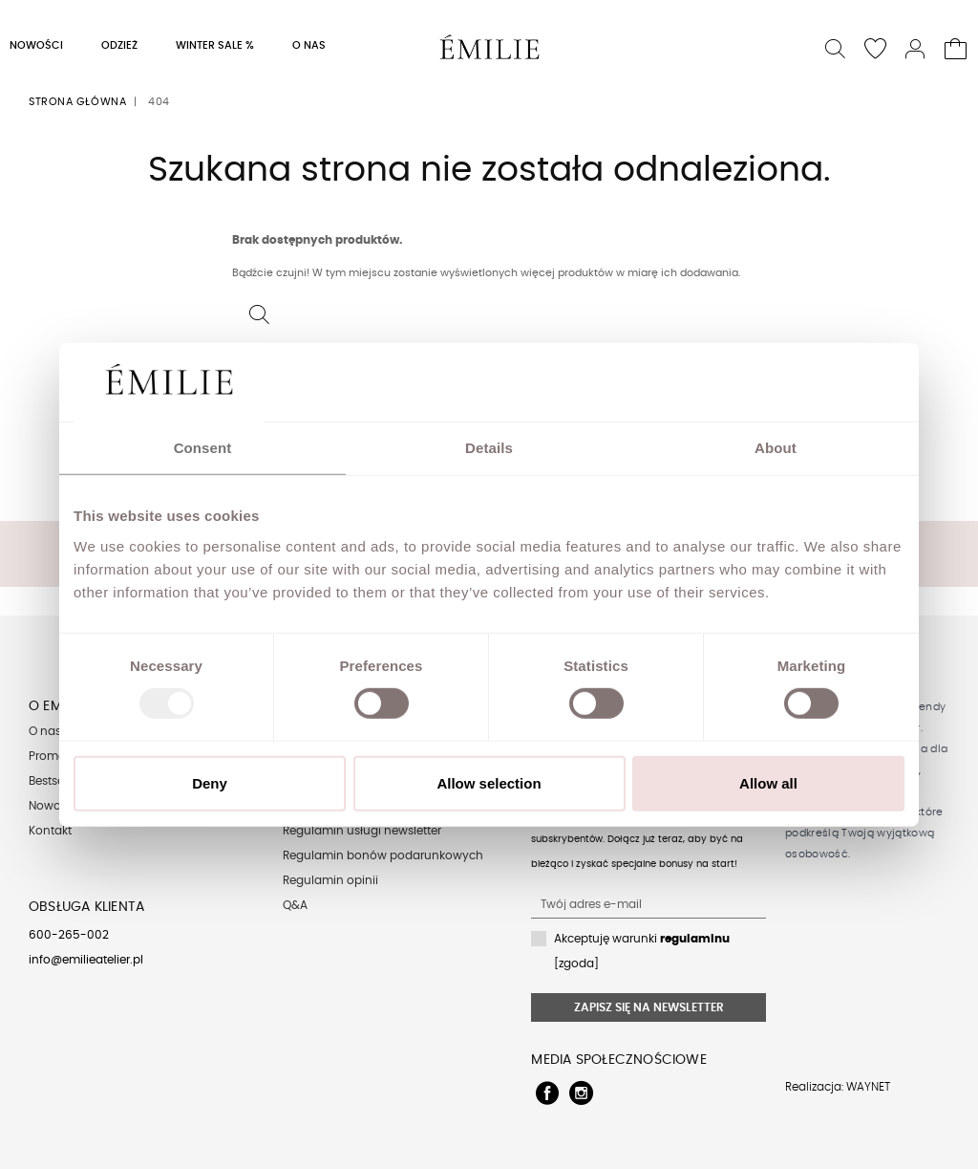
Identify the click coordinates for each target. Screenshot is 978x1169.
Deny (209, 783)
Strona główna (77, 102)
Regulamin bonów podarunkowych (383, 855)
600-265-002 (69, 935)
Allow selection (488, 783)
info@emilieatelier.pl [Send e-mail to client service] (86, 959)
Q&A (295, 905)
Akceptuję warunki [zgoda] (642, 951)
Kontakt (50, 830)
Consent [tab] (203, 448)
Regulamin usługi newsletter (362, 830)
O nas (45, 731)
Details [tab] (489, 448)
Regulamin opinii (330, 880)
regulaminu (695, 938)
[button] (836, 46)
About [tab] (776, 448)
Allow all (768, 783)
